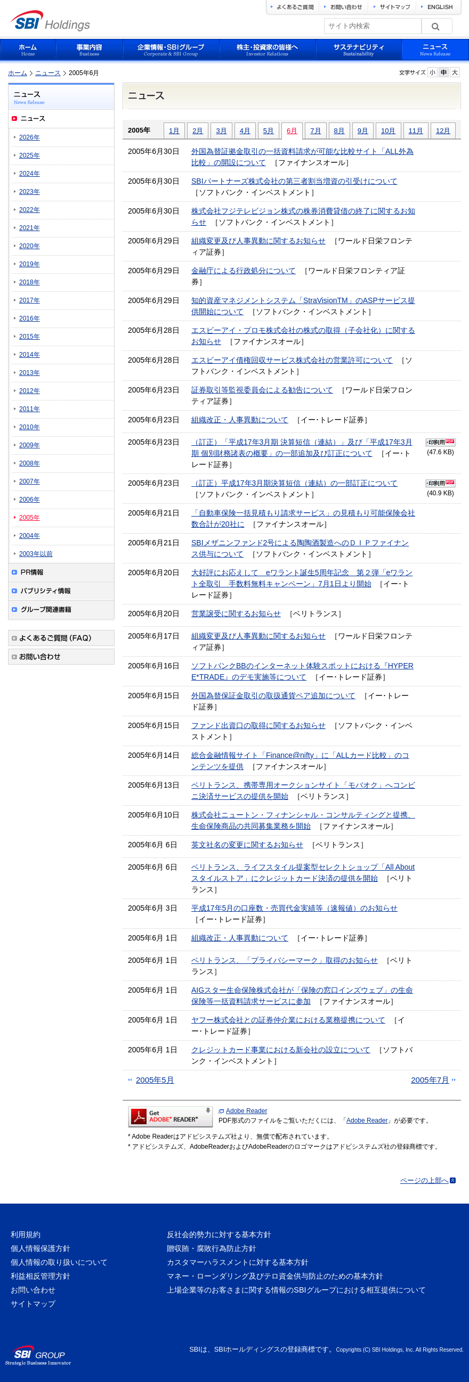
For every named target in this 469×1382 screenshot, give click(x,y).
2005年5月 (155, 1079)
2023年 (29, 191)
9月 (363, 131)
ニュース (48, 73)
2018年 (29, 282)
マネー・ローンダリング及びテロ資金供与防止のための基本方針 (275, 1276)
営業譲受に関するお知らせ (236, 613)
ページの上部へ (424, 1180)
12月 (443, 131)
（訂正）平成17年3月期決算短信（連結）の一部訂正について (294, 483)
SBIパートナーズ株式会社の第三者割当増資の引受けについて (294, 181)
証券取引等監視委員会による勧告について (262, 390)
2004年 (29, 535)
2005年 (29, 517)
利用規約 (26, 1234)
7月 (315, 131)
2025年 (29, 155)
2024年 (29, 173)
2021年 (29, 228)
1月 (174, 131)
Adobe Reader (246, 1111)
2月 (197, 131)
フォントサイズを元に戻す (444, 72)
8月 (339, 131)
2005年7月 (430, 1079)
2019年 (29, 264)
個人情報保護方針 (40, 1248)
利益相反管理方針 (40, 1276)
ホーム (17, 73)
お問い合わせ (33, 1290)
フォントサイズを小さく (432, 72)
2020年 (29, 246)
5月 (268, 131)
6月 (292, 131)
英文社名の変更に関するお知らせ (247, 844)
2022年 (29, 210)
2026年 (29, 137)
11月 (416, 131)
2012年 (29, 391)
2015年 (29, 336)
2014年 (29, 354)
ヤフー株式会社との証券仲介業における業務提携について (288, 1020)
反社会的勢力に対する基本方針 (219, 1234)
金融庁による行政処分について (243, 270)
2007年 (29, 481)
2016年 (29, 318)
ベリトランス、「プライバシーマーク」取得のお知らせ (284, 960)
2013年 (29, 373)
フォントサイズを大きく (455, 72)
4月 (245, 131)
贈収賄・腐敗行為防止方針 (211, 1248)
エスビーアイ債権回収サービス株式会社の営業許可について (292, 360)
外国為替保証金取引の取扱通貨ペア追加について (273, 695)
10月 (388, 131)
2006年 (29, 499)
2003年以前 (36, 554)
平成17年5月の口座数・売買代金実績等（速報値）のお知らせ (294, 908)
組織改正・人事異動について (239, 419)
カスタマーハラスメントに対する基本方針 (238, 1262)
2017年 (29, 300)
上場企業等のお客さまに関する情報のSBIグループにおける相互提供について (296, 1290)
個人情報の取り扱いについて (59, 1262)
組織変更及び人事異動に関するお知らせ (258, 240)
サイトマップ (33, 1303)
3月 (221, 131)
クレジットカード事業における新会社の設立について (280, 1049)
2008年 (29, 463)
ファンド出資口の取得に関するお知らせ (258, 725)
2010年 (29, 427)
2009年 (29, 445)
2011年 (29, 409)
